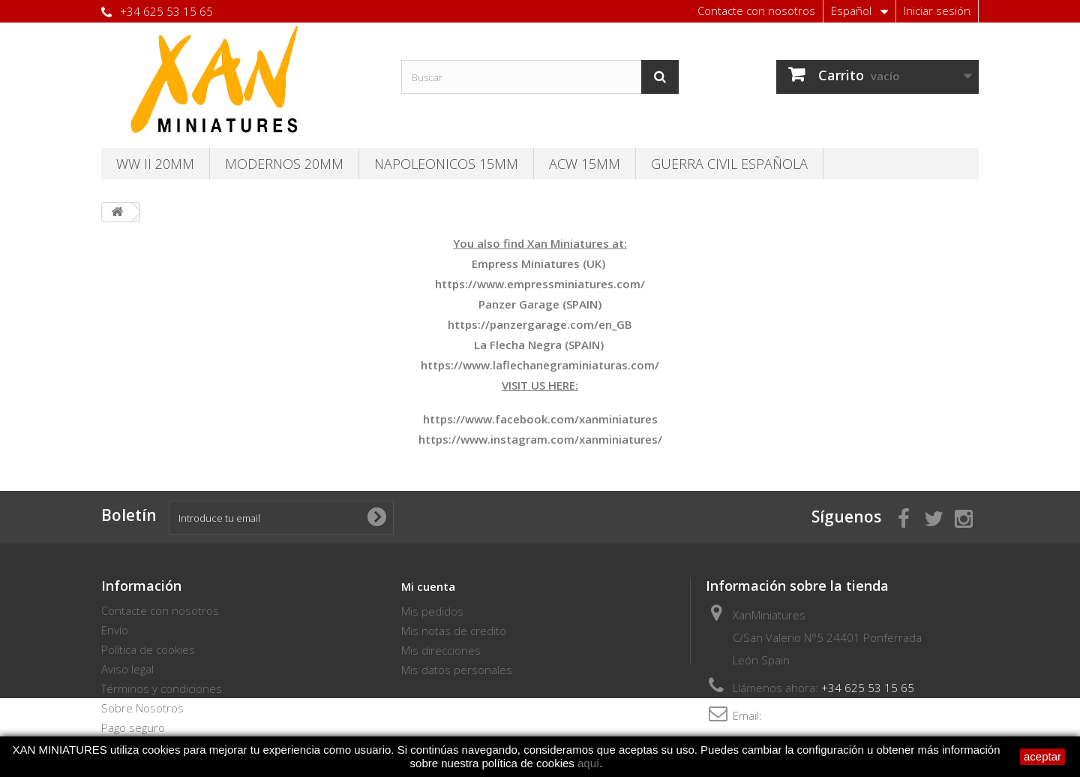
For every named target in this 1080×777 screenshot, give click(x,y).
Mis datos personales (456, 669)
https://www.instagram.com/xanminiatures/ (540, 439)
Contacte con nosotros (756, 10)
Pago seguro (133, 727)
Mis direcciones (441, 650)
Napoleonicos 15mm (446, 164)
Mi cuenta (428, 586)
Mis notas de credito (453, 630)
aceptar (1042, 756)
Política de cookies (148, 649)
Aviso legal (127, 668)
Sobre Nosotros (142, 707)
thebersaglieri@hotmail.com (836, 715)
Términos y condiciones (161, 688)
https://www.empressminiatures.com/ (540, 283)
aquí (588, 763)
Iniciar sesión (937, 10)
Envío (114, 629)
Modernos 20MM (284, 164)
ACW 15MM (584, 164)
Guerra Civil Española (729, 164)
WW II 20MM (155, 164)
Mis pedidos (432, 611)
